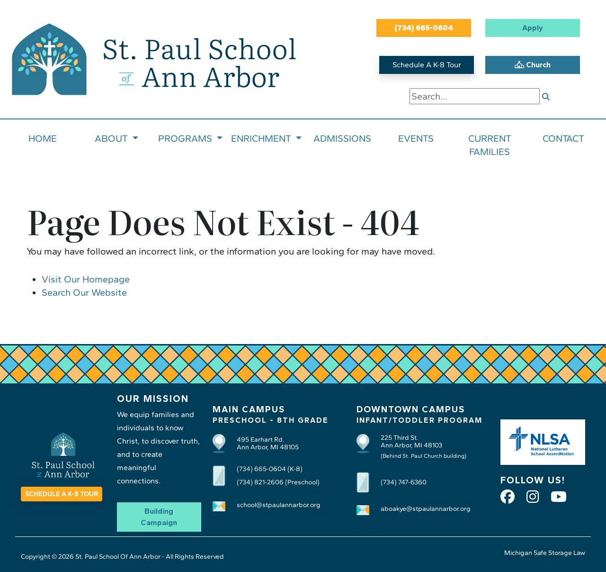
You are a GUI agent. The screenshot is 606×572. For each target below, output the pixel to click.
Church (533, 64)
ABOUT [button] (112, 138)
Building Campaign (159, 517)
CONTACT (563, 138)
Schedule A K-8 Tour (426, 64)
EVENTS (416, 138)
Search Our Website (84, 292)
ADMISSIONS (342, 138)
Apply (532, 27)
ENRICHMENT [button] (262, 138)
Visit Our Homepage (86, 279)
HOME (42, 138)
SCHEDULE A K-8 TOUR (61, 494)
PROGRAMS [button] (186, 138)
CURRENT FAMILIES (489, 145)
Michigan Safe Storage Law (544, 553)
